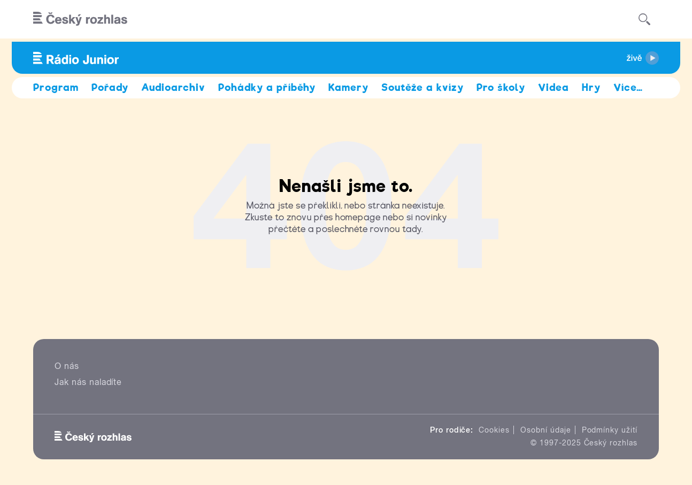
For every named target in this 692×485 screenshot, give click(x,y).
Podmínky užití (609, 430)
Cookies (494, 430)
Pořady (109, 87)
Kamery (348, 87)
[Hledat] (644, 19)
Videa (553, 87)
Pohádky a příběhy (267, 87)
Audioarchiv (173, 87)
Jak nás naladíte (88, 382)
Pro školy (501, 87)
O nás (67, 366)
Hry (591, 87)
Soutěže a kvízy (422, 87)
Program (56, 87)
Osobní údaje (545, 430)
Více (628, 87)
